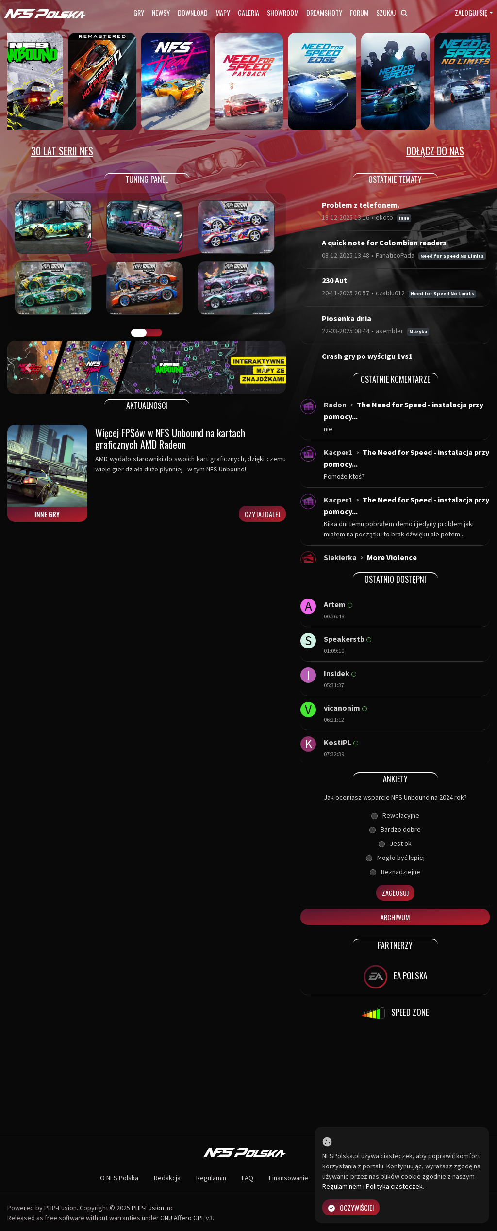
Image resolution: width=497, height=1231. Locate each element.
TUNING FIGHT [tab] (154, 333)
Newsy (161, 12)
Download (193, 12)
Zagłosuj (395, 893)
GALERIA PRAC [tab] (139, 333)
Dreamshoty (324, 12)
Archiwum (395, 917)
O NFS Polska (119, 1177)
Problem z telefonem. (360, 205)
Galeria (248, 12)
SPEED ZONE (395, 1013)
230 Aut (334, 280)
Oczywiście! (351, 1207)
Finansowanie (288, 1177)
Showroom (282, 12)
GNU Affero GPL (182, 1218)
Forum (359, 12)
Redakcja (167, 1177)
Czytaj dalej (262, 514)
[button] (28, 367)
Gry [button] (138, 12)
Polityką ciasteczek (394, 1186)
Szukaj (392, 12)
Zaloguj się (471, 12)
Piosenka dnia (346, 318)
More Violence (392, 557)
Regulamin (211, 1177)
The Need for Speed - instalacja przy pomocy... (403, 410)
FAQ (247, 1177)
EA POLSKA (395, 977)
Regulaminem (342, 1186)
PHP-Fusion (148, 1207)
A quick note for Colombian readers (384, 242)
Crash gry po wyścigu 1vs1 (367, 356)
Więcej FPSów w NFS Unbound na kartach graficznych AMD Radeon (170, 438)
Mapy (222, 12)
